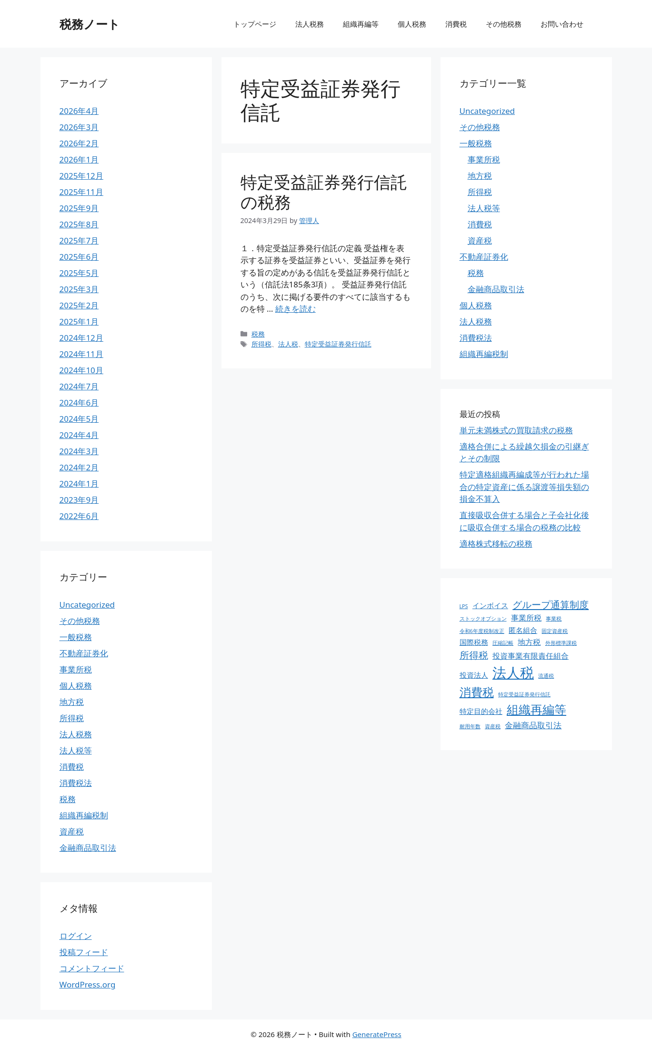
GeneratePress (376, 1034)
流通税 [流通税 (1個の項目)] (546, 675)
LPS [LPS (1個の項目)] (464, 606)
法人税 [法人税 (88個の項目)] (513, 672)
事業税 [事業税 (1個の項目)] (554, 618)
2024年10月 (81, 370)
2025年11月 (81, 191)
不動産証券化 (84, 653)
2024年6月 (79, 402)
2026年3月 (79, 127)
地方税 (72, 701)
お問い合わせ (562, 24)
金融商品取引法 (88, 847)
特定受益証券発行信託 (338, 343)
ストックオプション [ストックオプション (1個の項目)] (483, 618)
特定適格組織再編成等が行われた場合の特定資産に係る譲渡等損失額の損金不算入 (524, 486)
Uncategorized (87, 604)
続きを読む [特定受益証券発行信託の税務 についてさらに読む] (295, 308)
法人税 (288, 343)
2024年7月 (79, 386)
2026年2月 (79, 143)
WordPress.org (88, 984)
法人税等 (76, 750)
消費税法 (76, 782)
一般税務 (76, 636)
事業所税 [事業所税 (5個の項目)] (526, 617)
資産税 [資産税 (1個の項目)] (493, 726)
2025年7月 (79, 240)
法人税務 (309, 24)
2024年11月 (81, 353)
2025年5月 (79, 272)
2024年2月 (79, 467)
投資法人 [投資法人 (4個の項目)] (474, 675)
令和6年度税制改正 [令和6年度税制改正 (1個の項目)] (482, 631)
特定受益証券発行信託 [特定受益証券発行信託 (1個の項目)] (524, 694)
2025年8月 (79, 224)
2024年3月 (79, 451)
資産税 (72, 831)
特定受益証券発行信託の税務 (324, 192)
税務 (258, 333)
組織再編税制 (84, 815)
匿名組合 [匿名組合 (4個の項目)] (523, 630)
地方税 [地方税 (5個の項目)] (529, 642)
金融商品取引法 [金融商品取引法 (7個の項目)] (533, 725)
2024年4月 (79, 434)
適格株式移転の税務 (496, 543)
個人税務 (412, 24)
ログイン (76, 935)
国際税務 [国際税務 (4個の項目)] (474, 642)
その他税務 (504, 24)
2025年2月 (79, 305)
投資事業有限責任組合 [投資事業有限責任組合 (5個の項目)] (530, 656)
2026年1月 (79, 159)
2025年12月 (81, 175)
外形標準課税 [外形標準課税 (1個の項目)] (561, 643)
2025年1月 (79, 321)
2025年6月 (79, 256)
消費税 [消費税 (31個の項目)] (477, 692)
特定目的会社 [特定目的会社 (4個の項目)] (481, 711)
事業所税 (76, 669)
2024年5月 (79, 418)
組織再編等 (361, 24)
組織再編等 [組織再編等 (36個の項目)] (536, 709)
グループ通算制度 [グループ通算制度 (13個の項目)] (550, 604)
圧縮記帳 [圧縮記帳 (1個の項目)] (502, 643)
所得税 (261, 343)
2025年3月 (79, 289)
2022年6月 (79, 515)
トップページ (254, 24)
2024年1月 (79, 483)
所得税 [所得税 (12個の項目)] (474, 655)
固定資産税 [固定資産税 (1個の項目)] (555, 631)
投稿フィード (84, 952)
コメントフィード (92, 968)
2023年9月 (79, 499)
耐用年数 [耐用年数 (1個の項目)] (470, 726)
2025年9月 (79, 208)
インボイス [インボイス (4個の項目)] (490, 605)
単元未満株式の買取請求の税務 (516, 430)
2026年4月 (79, 110)
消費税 (456, 24)
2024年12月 (81, 337)
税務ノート (90, 24)
